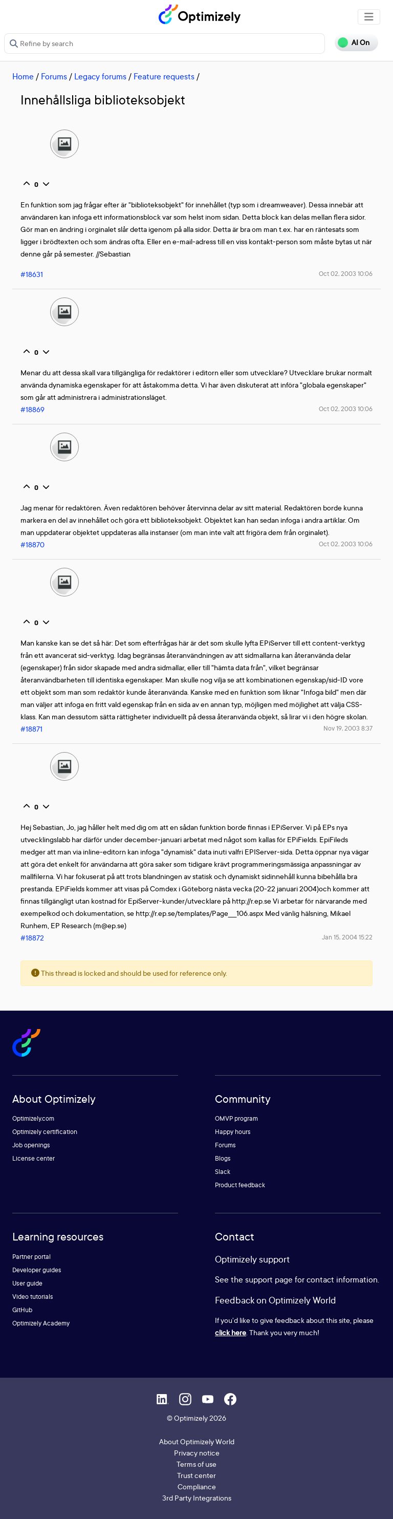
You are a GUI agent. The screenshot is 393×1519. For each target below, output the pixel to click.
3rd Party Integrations (196, 1498)
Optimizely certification (44, 1131)
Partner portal (31, 1256)
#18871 (31, 729)
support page (269, 1279)
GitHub (22, 1310)
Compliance (197, 1486)
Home (23, 76)
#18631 (31, 274)
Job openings (31, 1145)
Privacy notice (197, 1453)
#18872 (32, 938)
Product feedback (240, 1185)
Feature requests (164, 76)
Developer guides (36, 1270)
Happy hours (233, 1131)
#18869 (32, 409)
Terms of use (196, 1464)
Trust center (196, 1475)
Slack (222, 1171)
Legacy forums (100, 76)
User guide (27, 1283)
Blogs (223, 1158)
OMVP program (236, 1118)
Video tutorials (32, 1296)
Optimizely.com (33, 1118)
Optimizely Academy (41, 1323)
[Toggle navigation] (369, 17)
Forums (54, 76)
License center (33, 1158)
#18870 (32, 544)
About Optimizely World (196, 1441)
